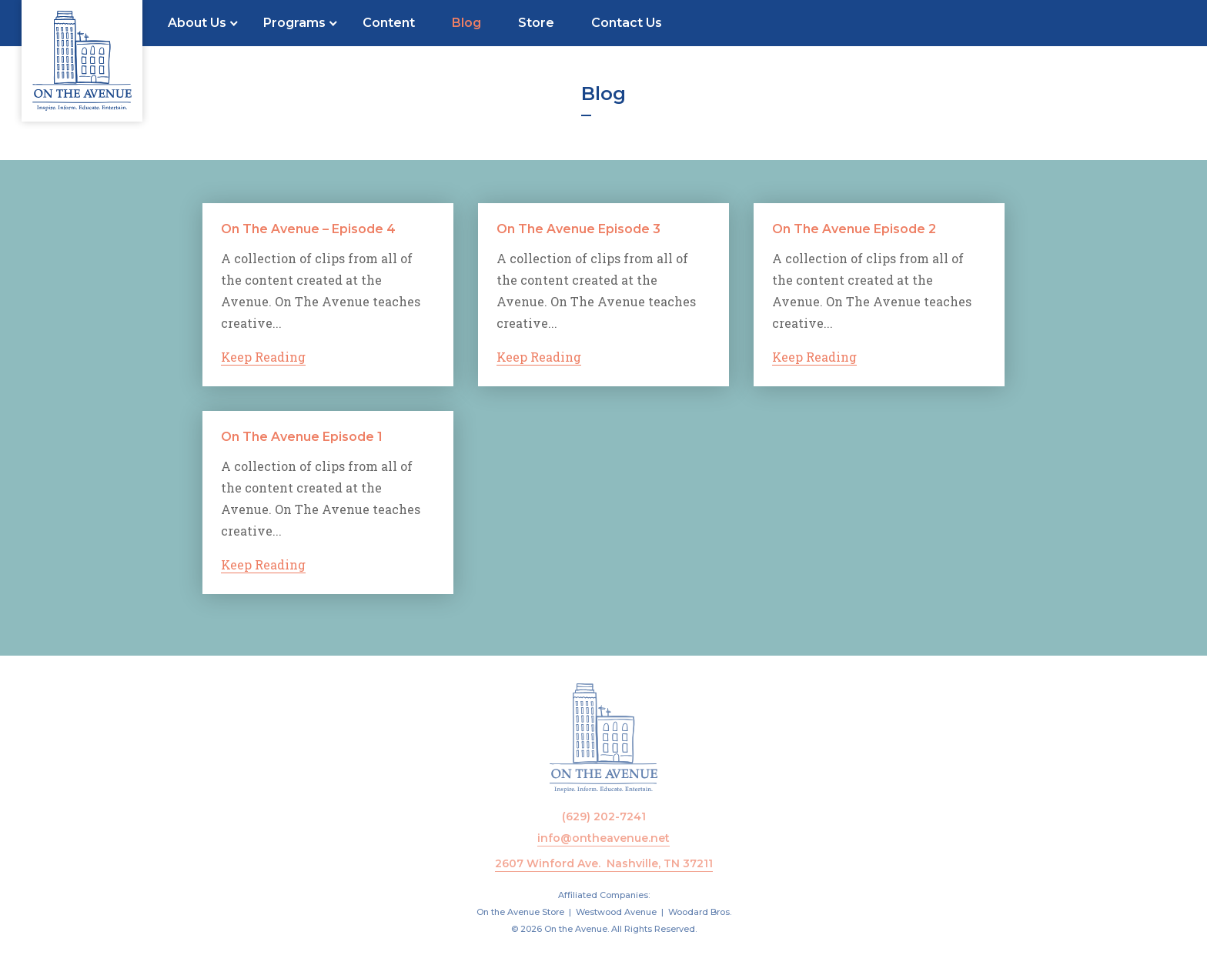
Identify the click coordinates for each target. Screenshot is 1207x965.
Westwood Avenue (616, 912)
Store (536, 22)
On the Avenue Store (520, 912)
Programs (294, 22)
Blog (466, 22)
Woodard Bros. (699, 912)
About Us (197, 22)
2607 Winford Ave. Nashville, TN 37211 (604, 863)
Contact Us (626, 22)
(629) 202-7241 (604, 816)
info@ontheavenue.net (603, 838)
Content (389, 22)
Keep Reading (263, 357)
